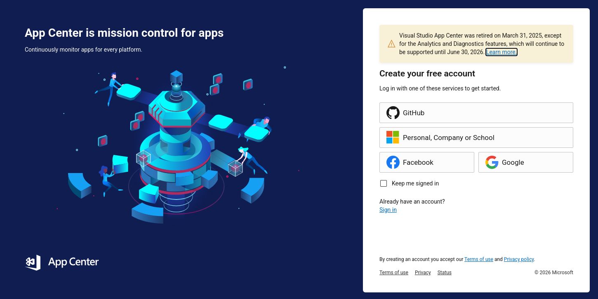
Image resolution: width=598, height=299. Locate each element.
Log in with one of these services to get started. (440, 88)
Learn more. (501, 52)
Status (445, 272)
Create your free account (427, 73)
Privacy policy (519, 259)
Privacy (423, 272)
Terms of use (478, 259)
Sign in (388, 209)
